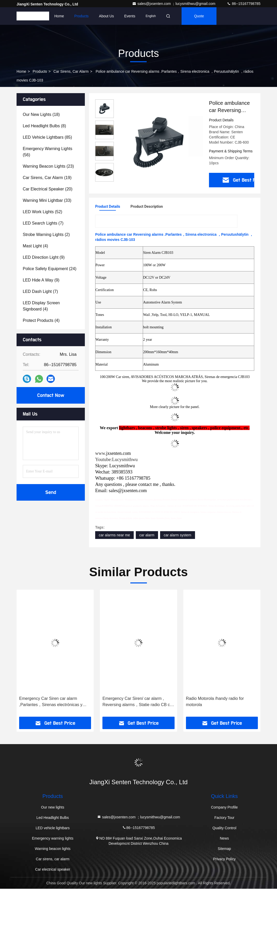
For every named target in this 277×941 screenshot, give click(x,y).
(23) (48, 166)
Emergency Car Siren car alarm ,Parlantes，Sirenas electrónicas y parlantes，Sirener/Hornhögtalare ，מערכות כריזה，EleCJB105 (52, 702)
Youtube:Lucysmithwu (116, 459)
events (129, 16)
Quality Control (224, 828)
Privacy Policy (224, 859)
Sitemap (224, 849)
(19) (47, 177)
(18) (41, 114)
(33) (47, 200)
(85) (47, 137)
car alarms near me (114, 535)
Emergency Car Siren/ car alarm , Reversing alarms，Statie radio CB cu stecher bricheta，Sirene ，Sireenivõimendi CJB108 (137, 702)
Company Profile (224, 807)
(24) (49, 268)
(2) (46, 234)
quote (199, 16)
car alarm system (177, 535)
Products (81, 16)
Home (59, 16)
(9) (44, 257)
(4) (35, 246)
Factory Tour (224, 818)
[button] (28, 655)
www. (100, 453)
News (224, 838)
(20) (47, 189)
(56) (47, 151)
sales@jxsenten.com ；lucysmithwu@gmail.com (174, 4)
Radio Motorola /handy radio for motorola (215, 701)
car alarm (146, 535)
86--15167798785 (243, 4)
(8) (44, 126)
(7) (43, 223)
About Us (106, 16)
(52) (42, 212)
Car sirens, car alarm (71, 71)
